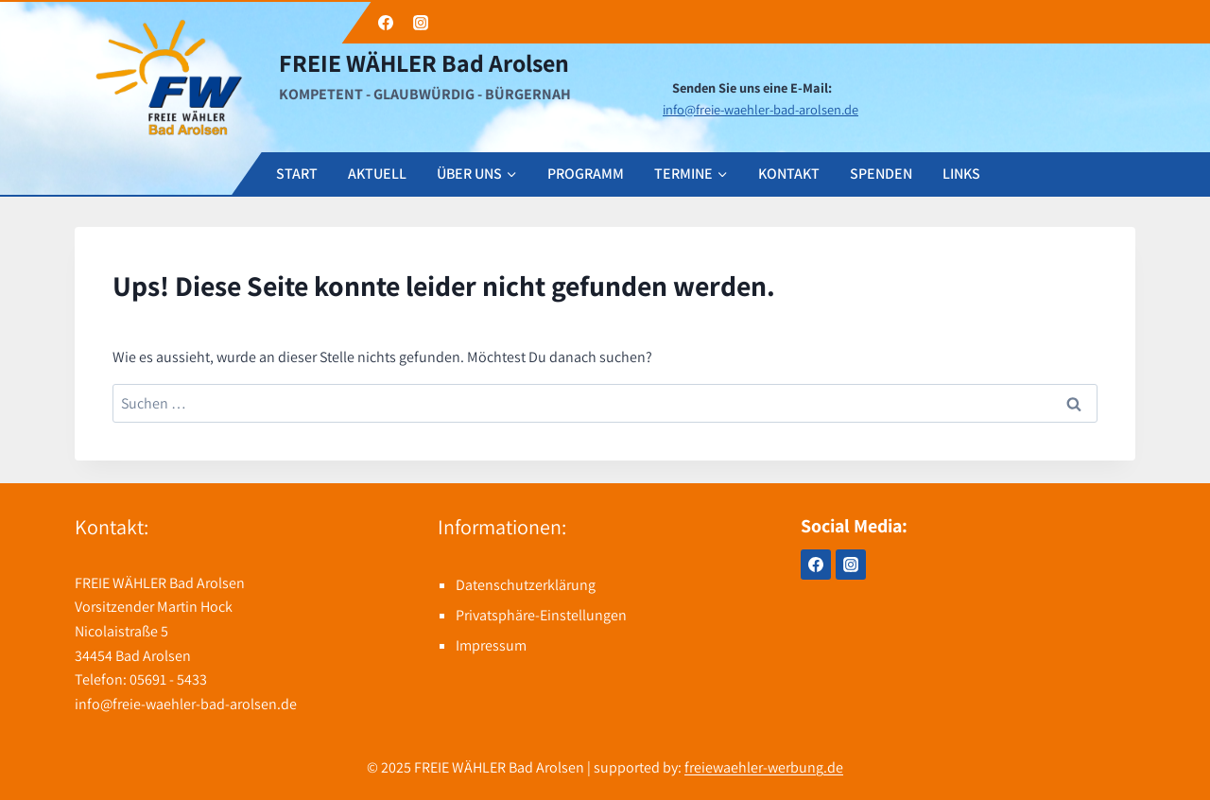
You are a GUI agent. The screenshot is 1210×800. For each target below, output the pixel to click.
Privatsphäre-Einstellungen (541, 615)
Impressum (491, 645)
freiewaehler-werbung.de (763, 767)
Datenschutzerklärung (526, 585)
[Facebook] (816, 564)
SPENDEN (881, 173)
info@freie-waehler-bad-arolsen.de (760, 109)
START (297, 173)
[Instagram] (851, 564)
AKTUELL (377, 173)
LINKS (961, 173)
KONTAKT (789, 173)
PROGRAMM (585, 173)
